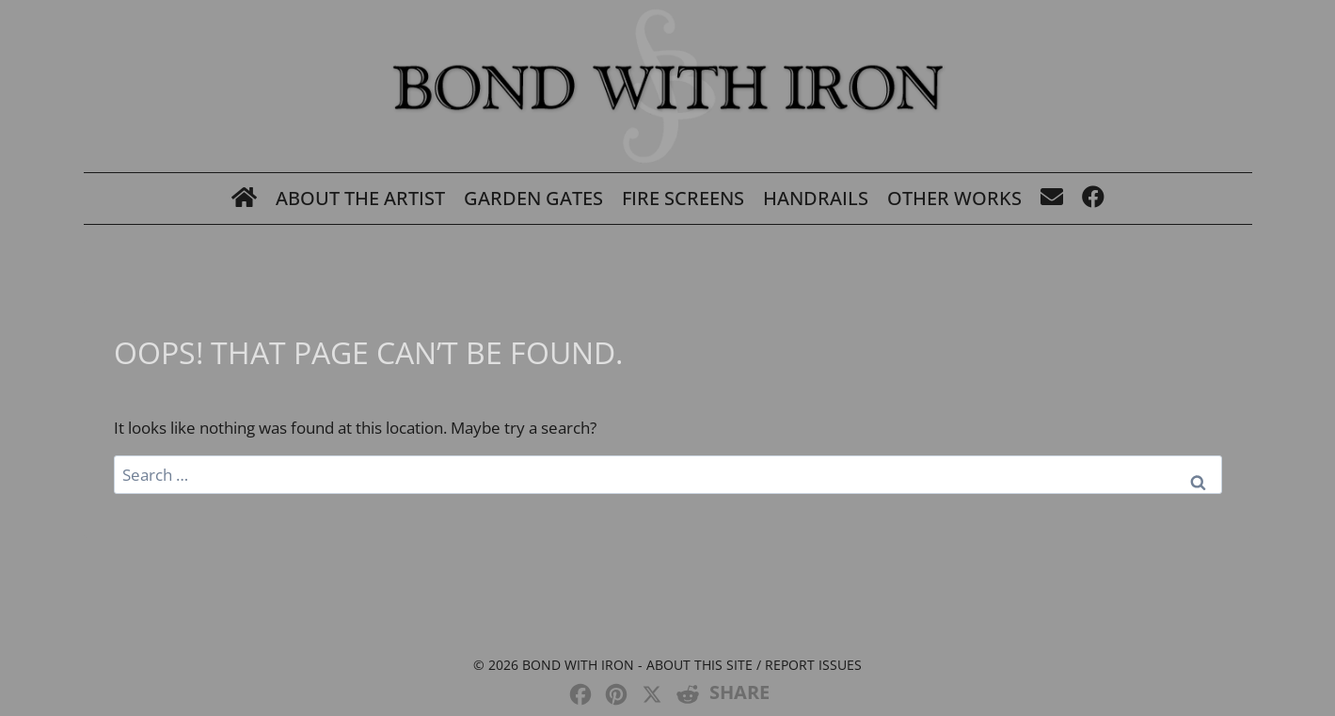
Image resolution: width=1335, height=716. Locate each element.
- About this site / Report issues (748, 665)
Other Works (954, 198)
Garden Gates (533, 198)
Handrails (815, 198)
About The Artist (360, 198)
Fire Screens (683, 198)
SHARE (739, 692)
